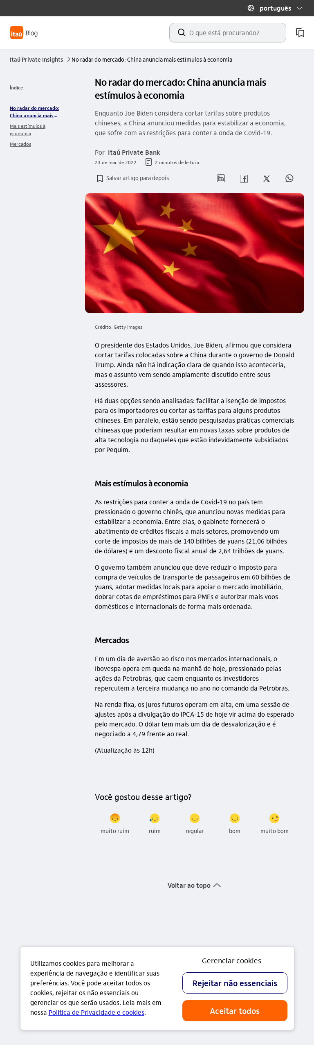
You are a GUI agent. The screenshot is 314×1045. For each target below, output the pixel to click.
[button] (275, 8)
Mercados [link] (20, 143)
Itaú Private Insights (41, 59)
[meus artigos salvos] (300, 32)
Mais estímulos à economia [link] (27, 129)
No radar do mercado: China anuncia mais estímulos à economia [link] (34, 112)
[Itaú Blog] (24, 33)
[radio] (115, 824)
